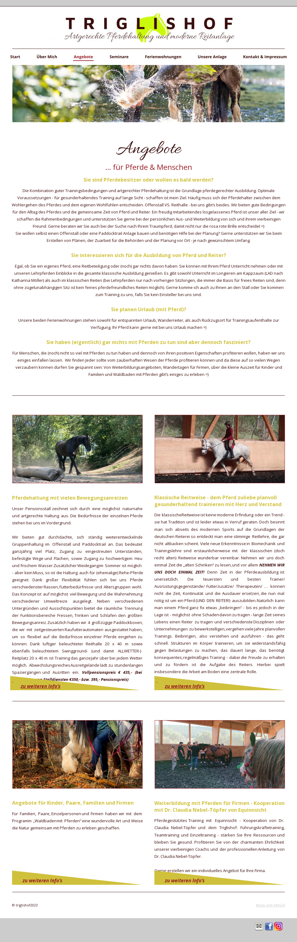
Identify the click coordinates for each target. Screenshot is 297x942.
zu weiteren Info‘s (40, 686)
